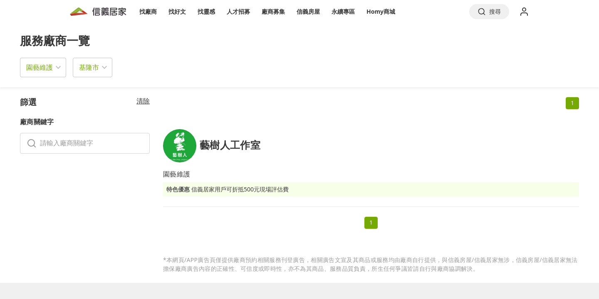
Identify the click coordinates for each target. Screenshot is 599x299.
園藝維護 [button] (39, 67)
